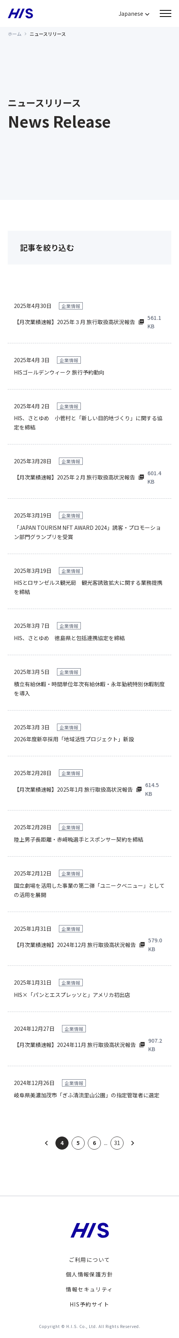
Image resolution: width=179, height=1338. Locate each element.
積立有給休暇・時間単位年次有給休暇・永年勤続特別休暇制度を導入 (89, 688)
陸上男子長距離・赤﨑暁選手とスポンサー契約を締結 (78, 839)
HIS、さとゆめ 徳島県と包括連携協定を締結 (69, 638)
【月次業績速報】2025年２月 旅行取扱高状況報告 (74, 477)
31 (117, 1143)
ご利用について (89, 1259)
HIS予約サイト (89, 1304)
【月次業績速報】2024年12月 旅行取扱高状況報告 (75, 945)
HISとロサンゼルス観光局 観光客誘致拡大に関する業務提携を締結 (88, 587)
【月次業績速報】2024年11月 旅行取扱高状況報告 (75, 1044)
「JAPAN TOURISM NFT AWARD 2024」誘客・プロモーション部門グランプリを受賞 (87, 532)
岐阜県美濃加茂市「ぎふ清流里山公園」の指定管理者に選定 (86, 1095)
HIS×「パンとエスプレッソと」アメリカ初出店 (72, 995)
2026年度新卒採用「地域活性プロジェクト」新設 (74, 739)
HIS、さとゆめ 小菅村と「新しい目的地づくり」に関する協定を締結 (88, 422)
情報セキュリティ (89, 1289)
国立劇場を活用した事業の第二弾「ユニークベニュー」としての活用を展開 (89, 890)
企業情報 (71, 306)
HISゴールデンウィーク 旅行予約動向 (59, 372)
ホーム (15, 33)
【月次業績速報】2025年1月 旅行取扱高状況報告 (73, 789)
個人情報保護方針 (89, 1274)
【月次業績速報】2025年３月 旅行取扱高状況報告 (74, 322)
